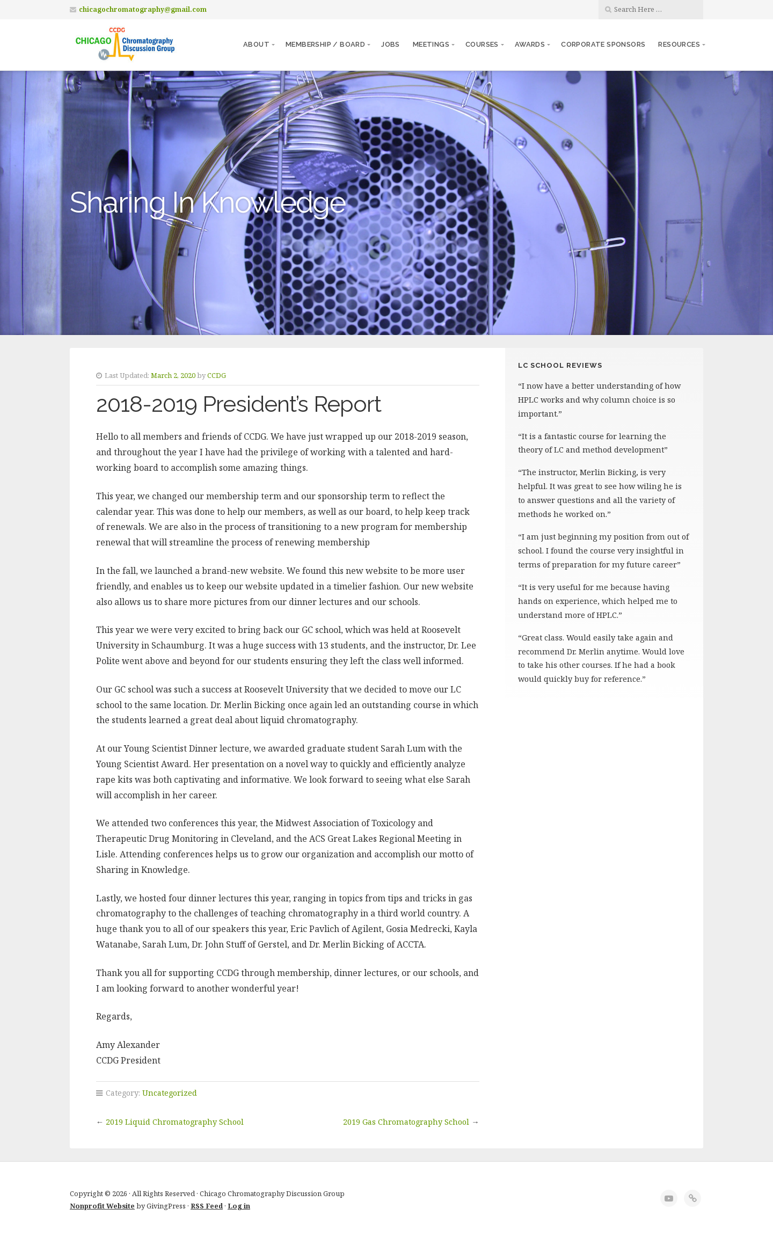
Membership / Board (325, 44)
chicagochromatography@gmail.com (143, 9)
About (256, 44)
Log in (239, 1206)
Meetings (431, 44)
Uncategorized (169, 1093)
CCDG (216, 375)
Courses (482, 44)
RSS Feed (207, 1206)
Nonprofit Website (102, 1206)
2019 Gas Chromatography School (406, 1122)
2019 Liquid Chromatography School (175, 1122)
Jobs (390, 44)
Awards (530, 44)
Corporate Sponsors (603, 44)
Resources (679, 44)
